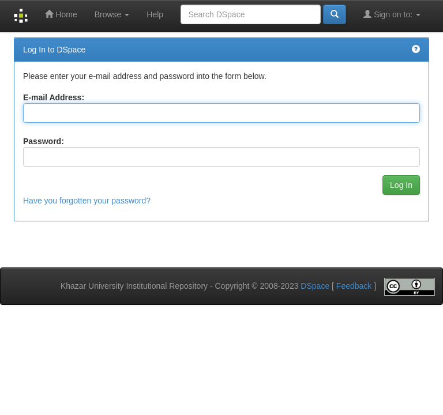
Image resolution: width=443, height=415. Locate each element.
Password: (43, 141)
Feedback (353, 285)
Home (61, 14)
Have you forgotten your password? (87, 200)
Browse (112, 14)
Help (155, 14)
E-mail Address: (53, 97)
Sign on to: (392, 14)
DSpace (315, 285)
